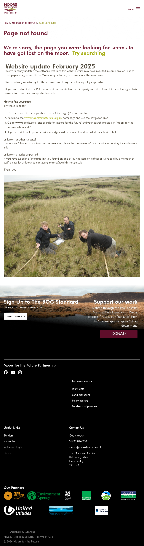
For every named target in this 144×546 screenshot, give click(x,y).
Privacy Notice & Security (19, 537)
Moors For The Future (24, 23)
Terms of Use (45, 537)
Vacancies (9, 441)
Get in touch (76, 435)
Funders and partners (84, 406)
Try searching (88, 52)
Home (7, 23)
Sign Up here (14, 316)
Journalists (78, 389)
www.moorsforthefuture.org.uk (43, 118)
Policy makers (80, 401)
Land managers (81, 395)
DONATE (119, 334)
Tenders (8, 435)
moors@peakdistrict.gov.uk (85, 447)
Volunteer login (13, 447)
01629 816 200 (78, 441)
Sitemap (8, 453)
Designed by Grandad (22, 532)
